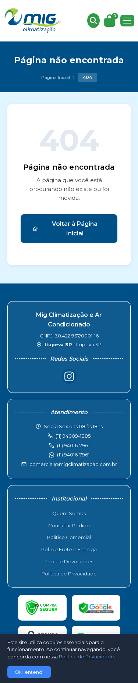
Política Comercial (69, 537)
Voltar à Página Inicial (65, 228)
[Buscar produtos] (93, 20)
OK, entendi (29, 672)
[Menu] (127, 20)
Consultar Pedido (69, 525)
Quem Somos (69, 513)
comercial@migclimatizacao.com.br (73, 464)
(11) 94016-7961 (73, 455)
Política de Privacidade (69, 574)
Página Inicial (55, 77)
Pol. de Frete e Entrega (69, 549)
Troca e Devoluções (69, 561)
